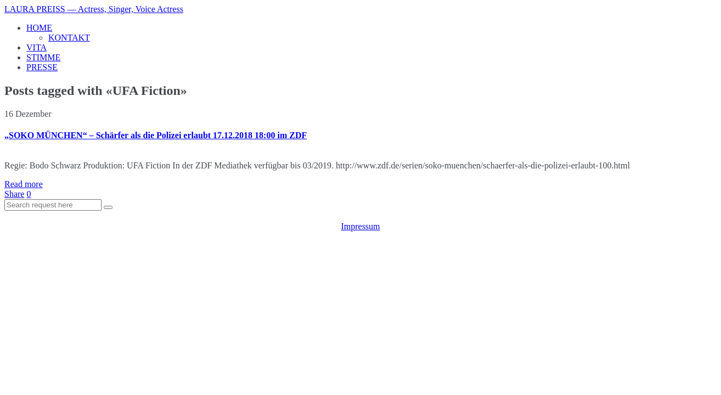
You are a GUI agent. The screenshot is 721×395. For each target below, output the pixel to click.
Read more (23, 184)
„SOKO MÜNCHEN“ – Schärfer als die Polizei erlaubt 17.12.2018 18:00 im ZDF (155, 135)
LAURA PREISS (93, 9)
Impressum (360, 226)
